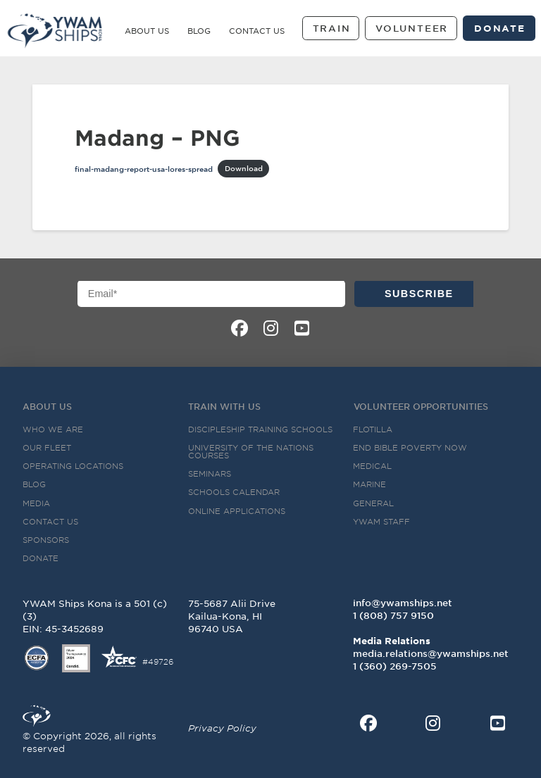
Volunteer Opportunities (421, 406)
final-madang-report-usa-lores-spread (144, 167)
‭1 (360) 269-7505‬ (395, 666)
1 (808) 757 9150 (393, 615)
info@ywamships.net (402, 602)
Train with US (224, 406)
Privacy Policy (222, 728)
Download (244, 167)
